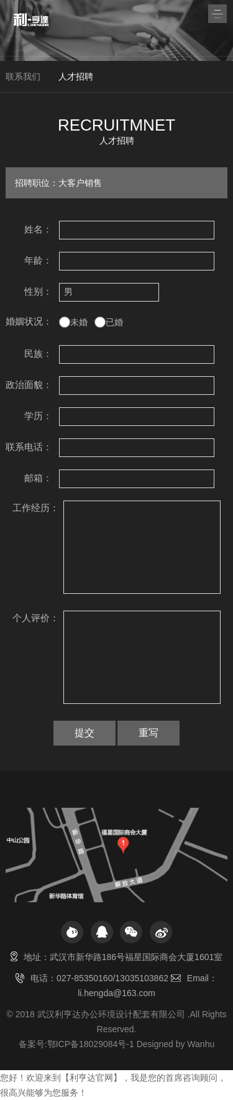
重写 (148, 733)
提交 (84, 733)
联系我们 (23, 76)
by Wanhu (195, 1044)
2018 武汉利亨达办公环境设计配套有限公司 (100, 1014)
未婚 (79, 322)
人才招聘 (75, 76)
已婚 (114, 322)
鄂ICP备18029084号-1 (90, 1044)
